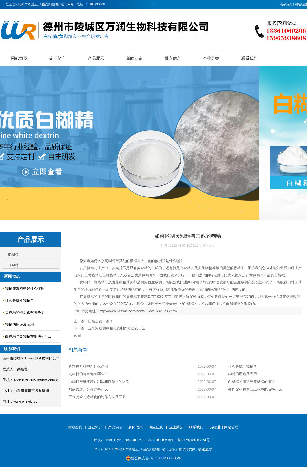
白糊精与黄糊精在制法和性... (28, 336)
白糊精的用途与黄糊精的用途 (251, 382)
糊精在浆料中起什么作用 (25, 288)
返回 (77, 335)
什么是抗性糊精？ (19, 300)
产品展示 (96, 58)
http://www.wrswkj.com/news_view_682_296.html (138, 311)
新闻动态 (134, 58)
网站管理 (231, 427)
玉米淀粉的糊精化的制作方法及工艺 (116, 328)
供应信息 (173, 58)
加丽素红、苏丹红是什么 (88, 389)
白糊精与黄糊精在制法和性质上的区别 (99, 382)
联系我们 (286, 4)
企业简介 (57, 58)
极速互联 (205, 449)
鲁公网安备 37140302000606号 (153, 458)
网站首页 (19, 58)
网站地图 (301, 4)
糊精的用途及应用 (19, 324)
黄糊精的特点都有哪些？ (25, 312)
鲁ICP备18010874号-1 (195, 440)
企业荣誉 (211, 58)
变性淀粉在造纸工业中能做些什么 (255, 389)
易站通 (216, 427)
